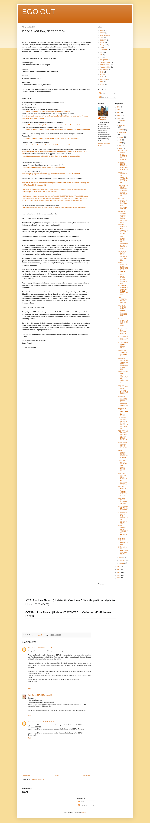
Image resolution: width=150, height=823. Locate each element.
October (121, 130)
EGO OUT (38, 12)
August (121, 137)
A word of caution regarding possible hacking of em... (122, 279)
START (102, 77)
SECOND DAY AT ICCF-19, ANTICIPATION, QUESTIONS (123, 377)
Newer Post (26, 776)
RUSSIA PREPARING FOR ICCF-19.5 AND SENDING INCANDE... (123, 204)
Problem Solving (105, 67)
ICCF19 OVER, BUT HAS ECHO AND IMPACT (123, 322)
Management (104, 60)
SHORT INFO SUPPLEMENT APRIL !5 (122, 353)
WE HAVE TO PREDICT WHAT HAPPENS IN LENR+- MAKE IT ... (122, 155)
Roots (101, 72)
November (122, 125)
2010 (119, 578)
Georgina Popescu (103, 119)
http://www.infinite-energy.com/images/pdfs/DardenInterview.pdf (46, 111)
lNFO (101, 57)
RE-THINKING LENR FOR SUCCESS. (123, 508)
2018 (119, 110)
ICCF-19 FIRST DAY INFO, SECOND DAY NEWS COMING (123, 389)
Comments (103, 97)
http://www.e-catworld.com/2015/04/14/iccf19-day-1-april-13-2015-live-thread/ (50, 138)
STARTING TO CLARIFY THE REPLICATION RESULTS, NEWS (123, 518)
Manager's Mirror (105, 62)
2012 (119, 572)
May (120, 145)
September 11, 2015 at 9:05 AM (45, 722)
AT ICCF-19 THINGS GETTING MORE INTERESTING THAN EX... (123, 423)
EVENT (102, 42)
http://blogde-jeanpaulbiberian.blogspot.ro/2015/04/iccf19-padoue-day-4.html (51, 174)
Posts (102, 93)
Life (101, 55)
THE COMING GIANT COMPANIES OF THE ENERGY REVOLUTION (123, 190)
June (120, 143)
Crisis (101, 37)
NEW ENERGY (105, 64)
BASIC (102, 30)
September (122, 132)
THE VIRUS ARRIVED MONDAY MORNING (122, 300)
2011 (119, 575)
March (121, 557)
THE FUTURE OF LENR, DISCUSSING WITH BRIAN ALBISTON (122, 435)
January (121, 563)
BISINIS (102, 32)
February (122, 560)
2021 (119, 107)
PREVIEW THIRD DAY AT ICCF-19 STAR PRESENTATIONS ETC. (123, 364)
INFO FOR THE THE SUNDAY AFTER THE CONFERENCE (122, 311)
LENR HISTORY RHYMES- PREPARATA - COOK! (123, 454)
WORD (102, 84)
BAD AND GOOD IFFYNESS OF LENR (122, 500)
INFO (101, 52)
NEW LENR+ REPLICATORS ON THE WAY (122, 445)
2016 (119, 115)
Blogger (83, 812)
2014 (119, 567)
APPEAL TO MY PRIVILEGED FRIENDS (123, 411)
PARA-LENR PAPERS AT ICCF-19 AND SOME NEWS (123, 550)
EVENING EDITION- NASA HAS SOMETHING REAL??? (123, 166)
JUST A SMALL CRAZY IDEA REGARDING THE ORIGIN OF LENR (123, 243)
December (122, 121)
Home (57, 776)
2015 (119, 118)
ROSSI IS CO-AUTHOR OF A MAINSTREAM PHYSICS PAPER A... (123, 479)
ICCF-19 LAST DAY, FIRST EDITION (123, 338)
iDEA (101, 47)
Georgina (103, 45)
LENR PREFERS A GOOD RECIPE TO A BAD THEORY (123, 267)
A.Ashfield (31, 648)
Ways (101, 82)
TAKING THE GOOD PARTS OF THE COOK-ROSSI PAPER (122, 466)
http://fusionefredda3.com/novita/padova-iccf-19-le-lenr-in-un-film (46, 145)
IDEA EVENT (104, 50)
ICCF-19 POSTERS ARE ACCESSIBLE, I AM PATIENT (122, 229)
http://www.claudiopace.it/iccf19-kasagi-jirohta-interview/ (43, 167)
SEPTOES (103, 74)
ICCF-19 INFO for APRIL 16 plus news (123, 345)
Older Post (86, 776)
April (120, 148)
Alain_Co (31, 695)
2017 (119, 112)
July (120, 140)
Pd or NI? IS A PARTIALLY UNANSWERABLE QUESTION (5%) (123, 290)
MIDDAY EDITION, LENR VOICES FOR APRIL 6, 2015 (123, 491)
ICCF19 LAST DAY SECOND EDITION (122, 331)
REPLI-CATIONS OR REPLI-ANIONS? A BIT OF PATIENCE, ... (123, 531)
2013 (119, 569)
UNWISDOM (104, 79)
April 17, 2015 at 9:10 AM (44, 648)
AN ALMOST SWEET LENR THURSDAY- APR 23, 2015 (122, 256)
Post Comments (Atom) (38, 779)
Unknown (31, 722)
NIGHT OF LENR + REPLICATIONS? (122, 541)
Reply (30, 688)
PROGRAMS (104, 69)
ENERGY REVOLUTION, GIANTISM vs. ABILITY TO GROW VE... (123, 177)
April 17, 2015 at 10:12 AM (43, 695)
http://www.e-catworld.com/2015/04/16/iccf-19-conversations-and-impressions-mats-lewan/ (56, 129)
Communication (105, 35)
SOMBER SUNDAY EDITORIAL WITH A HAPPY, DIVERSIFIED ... (123, 217)
